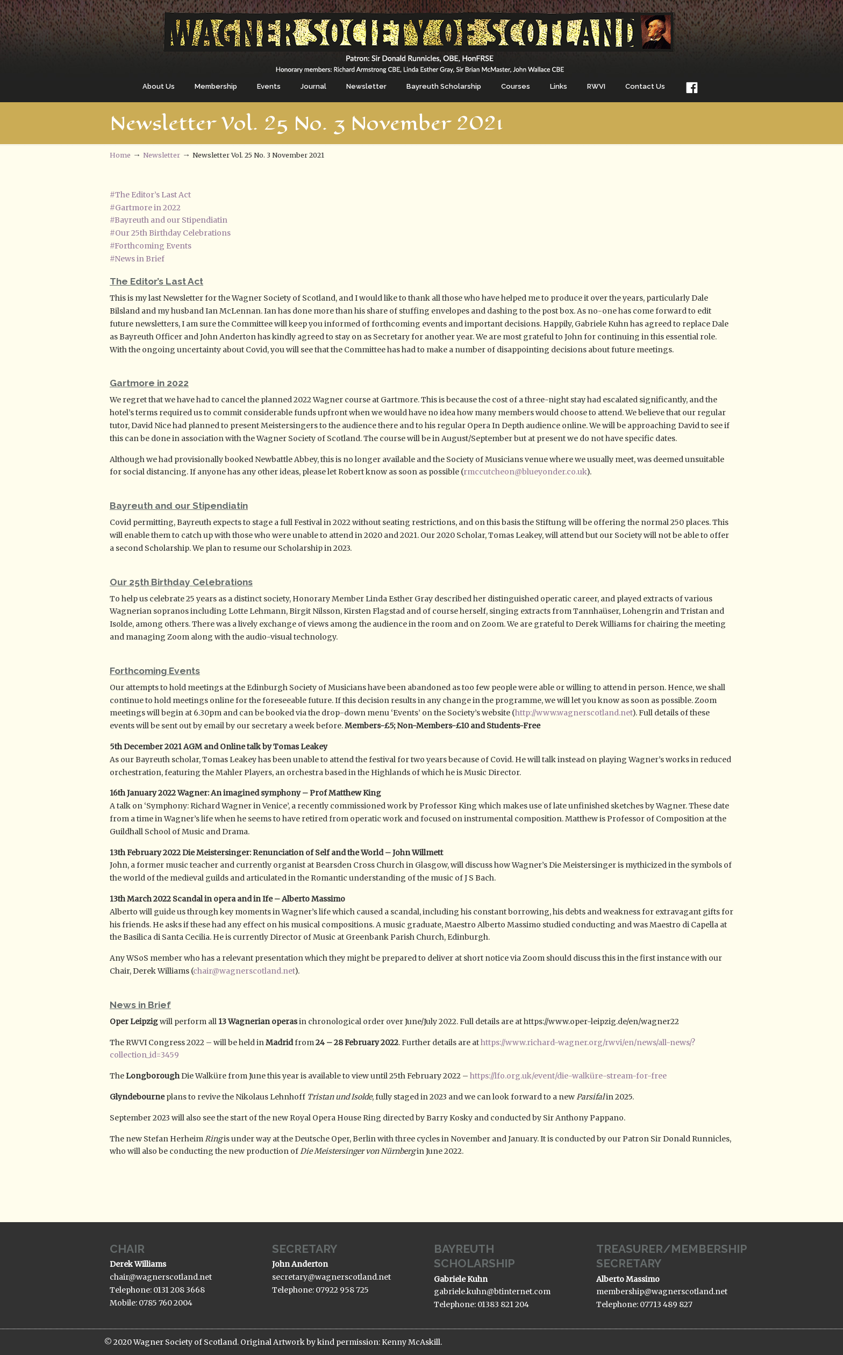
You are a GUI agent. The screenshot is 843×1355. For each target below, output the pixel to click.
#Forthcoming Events (150, 246)
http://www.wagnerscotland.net (573, 713)
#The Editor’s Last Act (150, 195)
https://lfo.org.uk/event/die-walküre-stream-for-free (568, 1076)
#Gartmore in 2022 (145, 207)
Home (120, 155)
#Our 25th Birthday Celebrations (170, 233)
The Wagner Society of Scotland (421, 38)
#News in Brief (137, 259)
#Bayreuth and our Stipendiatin (168, 220)
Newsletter (161, 155)
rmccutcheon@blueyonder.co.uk (525, 472)
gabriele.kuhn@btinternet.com (492, 1291)
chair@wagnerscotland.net (244, 971)
